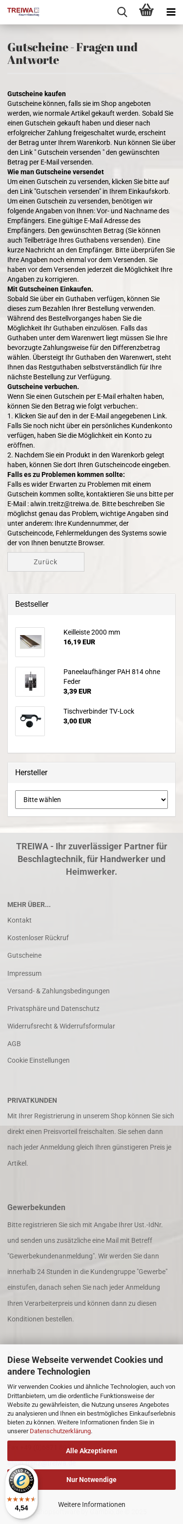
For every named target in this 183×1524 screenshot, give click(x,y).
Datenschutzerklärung (60, 1431)
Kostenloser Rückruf (38, 938)
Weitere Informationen (91, 1504)
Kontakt (19, 920)
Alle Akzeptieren (91, 1451)
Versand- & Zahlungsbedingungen (58, 991)
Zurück (46, 562)
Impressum (24, 973)
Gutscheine (24, 955)
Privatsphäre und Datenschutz (53, 1008)
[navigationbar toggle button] (171, 12)
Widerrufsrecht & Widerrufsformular (61, 1026)
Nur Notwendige (91, 1479)
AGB (14, 1044)
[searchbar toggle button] (122, 12)
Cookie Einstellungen (38, 1060)
